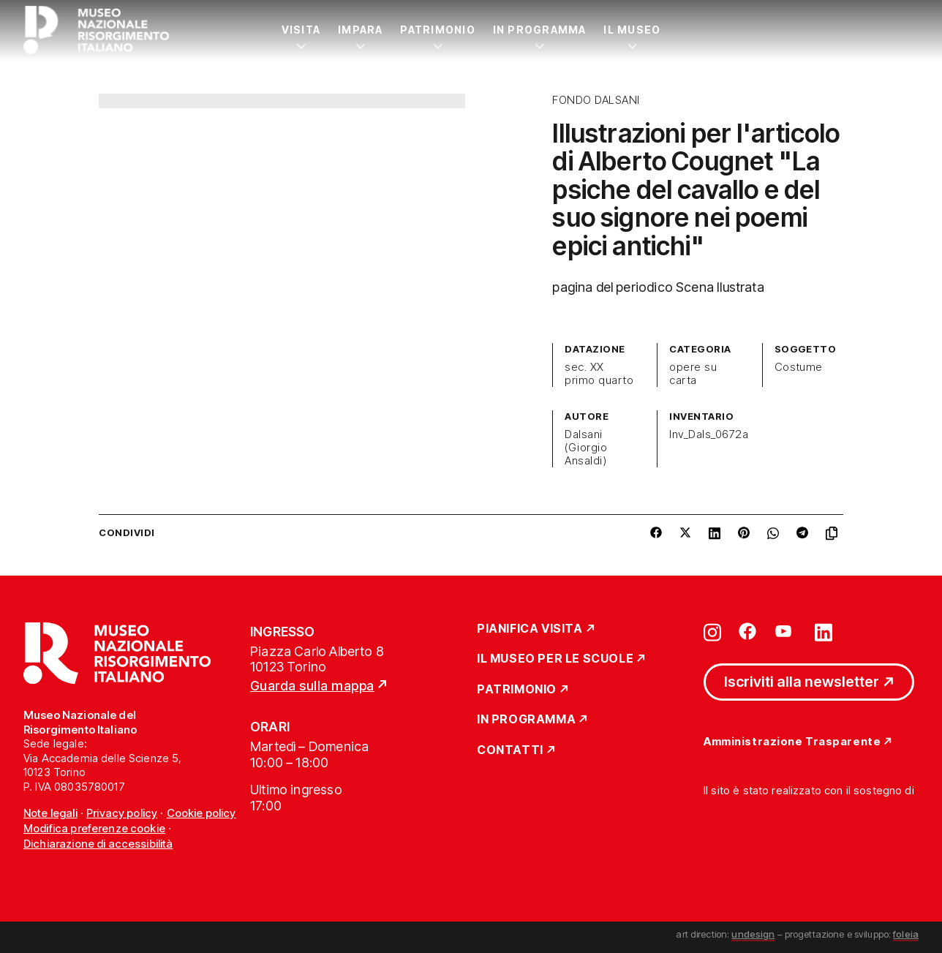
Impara (360, 29)
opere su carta (693, 374)
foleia (906, 934)
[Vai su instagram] (712, 631)
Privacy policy (121, 813)
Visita (301, 29)
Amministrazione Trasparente (792, 742)
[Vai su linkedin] (823, 631)
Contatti (510, 750)
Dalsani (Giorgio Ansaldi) (586, 447)
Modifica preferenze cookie (94, 828)
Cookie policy (201, 813)
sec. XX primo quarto (599, 374)
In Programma (540, 29)
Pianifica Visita (530, 629)
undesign (753, 934)
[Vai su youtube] (785, 631)
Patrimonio (437, 29)
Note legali (50, 813)
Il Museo (631, 29)
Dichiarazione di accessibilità (98, 844)
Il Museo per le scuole (555, 659)
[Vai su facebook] (747, 631)
